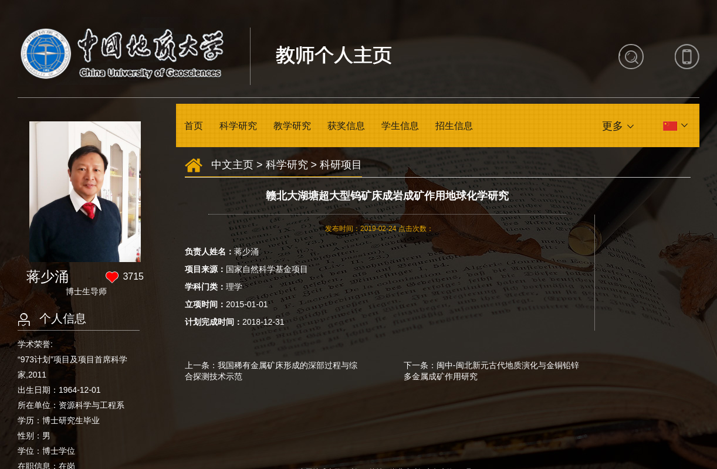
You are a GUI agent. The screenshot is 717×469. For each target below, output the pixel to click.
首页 (193, 126)
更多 (612, 126)
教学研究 (292, 126)
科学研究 (238, 126)
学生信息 (400, 126)
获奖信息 (346, 126)
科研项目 (341, 165)
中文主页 (232, 165)
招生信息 (454, 126)
